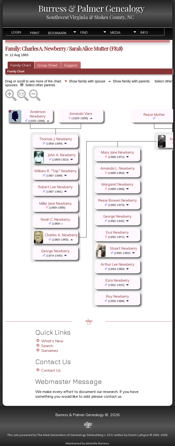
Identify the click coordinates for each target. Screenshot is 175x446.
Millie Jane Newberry (55, 203)
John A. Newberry (62, 155)
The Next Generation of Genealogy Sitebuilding (70, 435)
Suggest (70, 65)
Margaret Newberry (117, 184)
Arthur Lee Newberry (117, 264)
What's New (52, 341)
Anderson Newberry (38, 113)
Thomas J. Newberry (55, 139)
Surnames (49, 350)
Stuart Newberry (123, 248)
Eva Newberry (117, 232)
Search (47, 345)
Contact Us (51, 370)
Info (144, 32)
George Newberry (55, 251)
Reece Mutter (154, 114)
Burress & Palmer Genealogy (91, 8)
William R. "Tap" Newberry (55, 171)
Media (115, 32)
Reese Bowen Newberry (117, 200)
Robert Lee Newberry (55, 187)
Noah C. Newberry (55, 219)
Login (16, 32)
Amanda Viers (80, 113)
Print (35, 32)
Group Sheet (47, 65)
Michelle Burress (97, 443)
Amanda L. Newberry (117, 168)
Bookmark (57, 32)
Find (84, 32)
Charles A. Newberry (61, 235)
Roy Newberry (117, 296)
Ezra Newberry (117, 280)
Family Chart (20, 65)
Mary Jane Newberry (117, 152)
